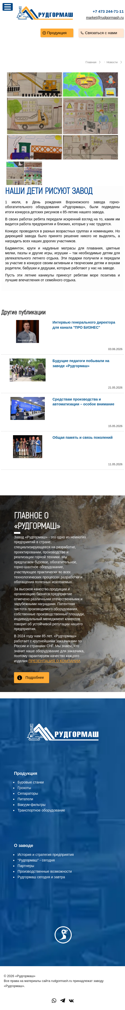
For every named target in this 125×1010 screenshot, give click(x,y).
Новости (112, 62)
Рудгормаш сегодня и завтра (41, 877)
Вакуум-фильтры (32, 805)
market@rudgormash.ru (105, 18)
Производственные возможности (45, 871)
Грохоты (24, 788)
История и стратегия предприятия (46, 855)
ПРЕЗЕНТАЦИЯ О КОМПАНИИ (54, 661)
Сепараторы (28, 793)
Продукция (57, 33)
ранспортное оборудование (42, 810)
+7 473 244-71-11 (108, 11)
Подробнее (34, 677)
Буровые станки (31, 782)
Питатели (25, 799)
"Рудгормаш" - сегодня (36, 860)
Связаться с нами (101, 33)
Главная (91, 62)
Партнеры (26, 866)
